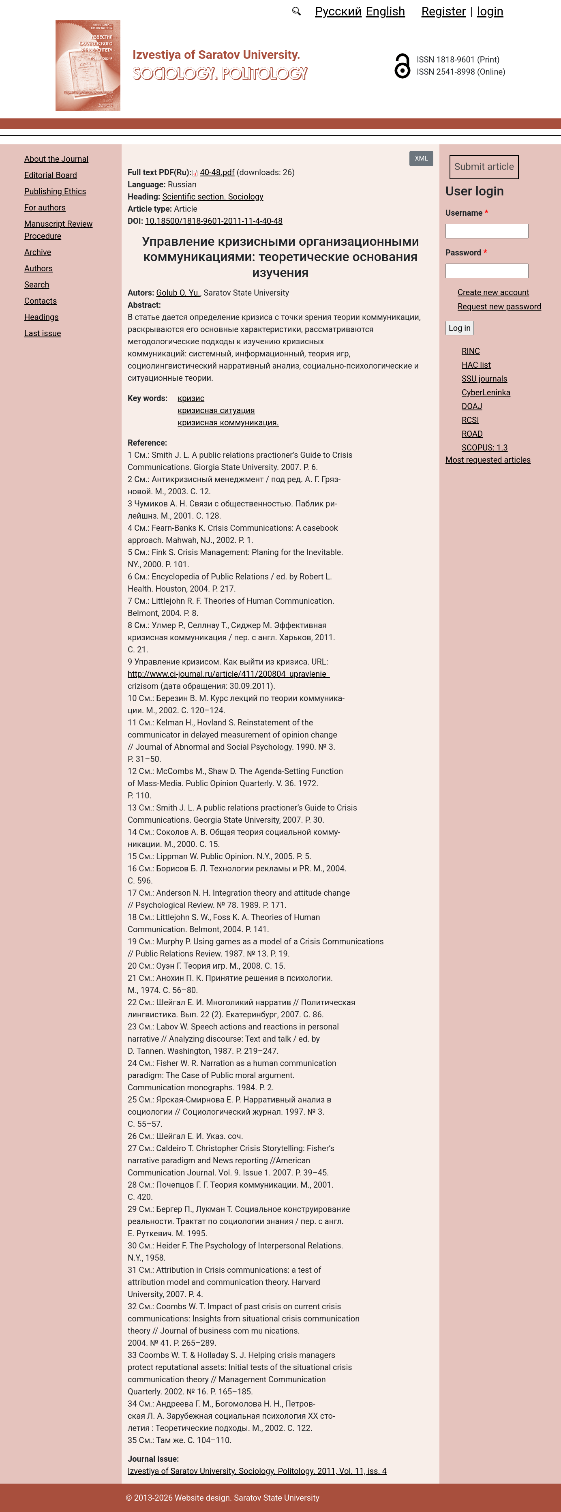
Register (444, 11)
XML (421, 158)
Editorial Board (50, 175)
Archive (37, 252)
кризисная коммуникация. (228, 422)
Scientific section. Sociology (212, 197)
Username (466, 213)
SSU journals (484, 379)
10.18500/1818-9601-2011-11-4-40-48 (214, 221)
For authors (45, 207)
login (490, 11)
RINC (471, 351)
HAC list (476, 365)
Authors (38, 268)
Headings (41, 317)
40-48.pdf (217, 172)
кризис (191, 398)
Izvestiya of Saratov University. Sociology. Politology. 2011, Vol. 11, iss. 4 (257, 1471)
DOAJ (472, 406)
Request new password (499, 306)
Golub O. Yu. (178, 293)
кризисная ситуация (216, 410)
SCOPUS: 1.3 (485, 448)
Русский (338, 11)
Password (466, 252)
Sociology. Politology (220, 73)
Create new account (493, 292)
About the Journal (56, 159)
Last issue (42, 333)
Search (36, 285)
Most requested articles (488, 460)
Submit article (484, 167)
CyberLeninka (486, 392)
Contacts (40, 301)
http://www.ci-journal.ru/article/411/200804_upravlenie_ (229, 674)
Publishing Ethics (55, 191)
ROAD (472, 434)
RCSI (470, 420)
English (385, 11)
